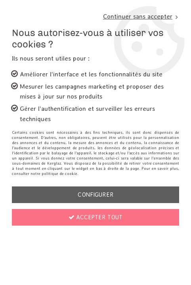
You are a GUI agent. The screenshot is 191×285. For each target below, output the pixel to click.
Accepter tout (95, 217)
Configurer (96, 194)
